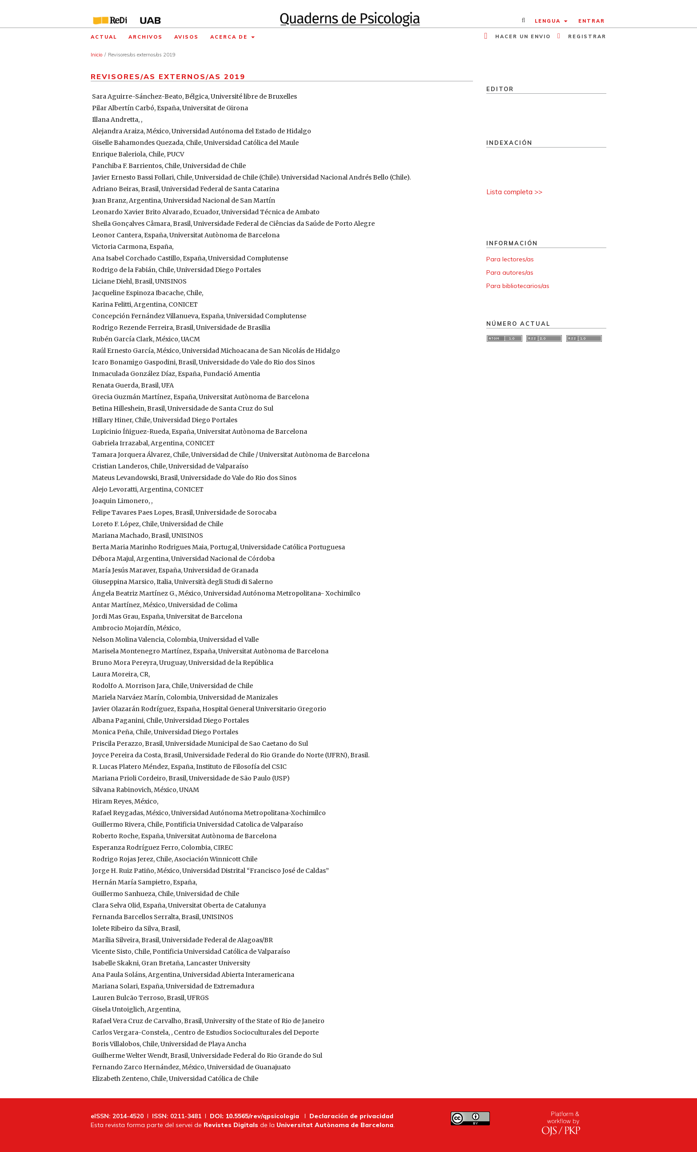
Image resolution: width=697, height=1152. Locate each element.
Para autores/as (509, 272)
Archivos (145, 37)
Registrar (586, 36)
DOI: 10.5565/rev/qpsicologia (254, 1116)
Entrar (591, 21)
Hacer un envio (522, 36)
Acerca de (230, 37)
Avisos (186, 37)
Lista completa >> (514, 192)
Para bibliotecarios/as (517, 286)
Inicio (96, 54)
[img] (349, 14)
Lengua (549, 21)
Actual (104, 37)
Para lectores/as (510, 259)
